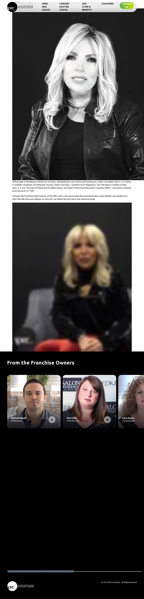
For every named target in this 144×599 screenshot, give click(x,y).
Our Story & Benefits (87, 7)
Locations (108, 4)
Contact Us (127, 5)
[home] (20, 6)
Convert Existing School (64, 7)
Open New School (46, 7)
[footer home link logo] (20, 586)
